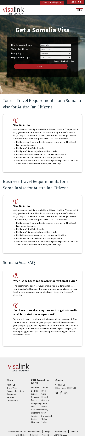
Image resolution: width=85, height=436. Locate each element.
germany (45, 400)
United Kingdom (35, 421)
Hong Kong (36, 403)
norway (44, 409)
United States (44, 421)
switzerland (46, 416)
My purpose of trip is (20, 57)
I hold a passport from (21, 45)
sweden (34, 416)
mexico (44, 406)
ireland (44, 403)
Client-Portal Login (50, 1)
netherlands (36, 409)
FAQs (47, 431)
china (43, 394)
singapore (35, 412)
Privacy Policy (60, 431)
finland (44, 397)
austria (44, 387)
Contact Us (60, 384)
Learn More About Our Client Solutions (23, 431)
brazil (43, 390)
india (33, 406)
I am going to (17, 53)
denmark (35, 397)
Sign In (73, 1)
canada (34, 394)
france (34, 400)
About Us (11, 384)
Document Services (15, 391)
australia (35, 387)
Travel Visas (12, 388)
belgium (34, 390)
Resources (11, 394)
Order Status (12, 400)
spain (43, 412)
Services (10, 397)
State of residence (19, 49)
